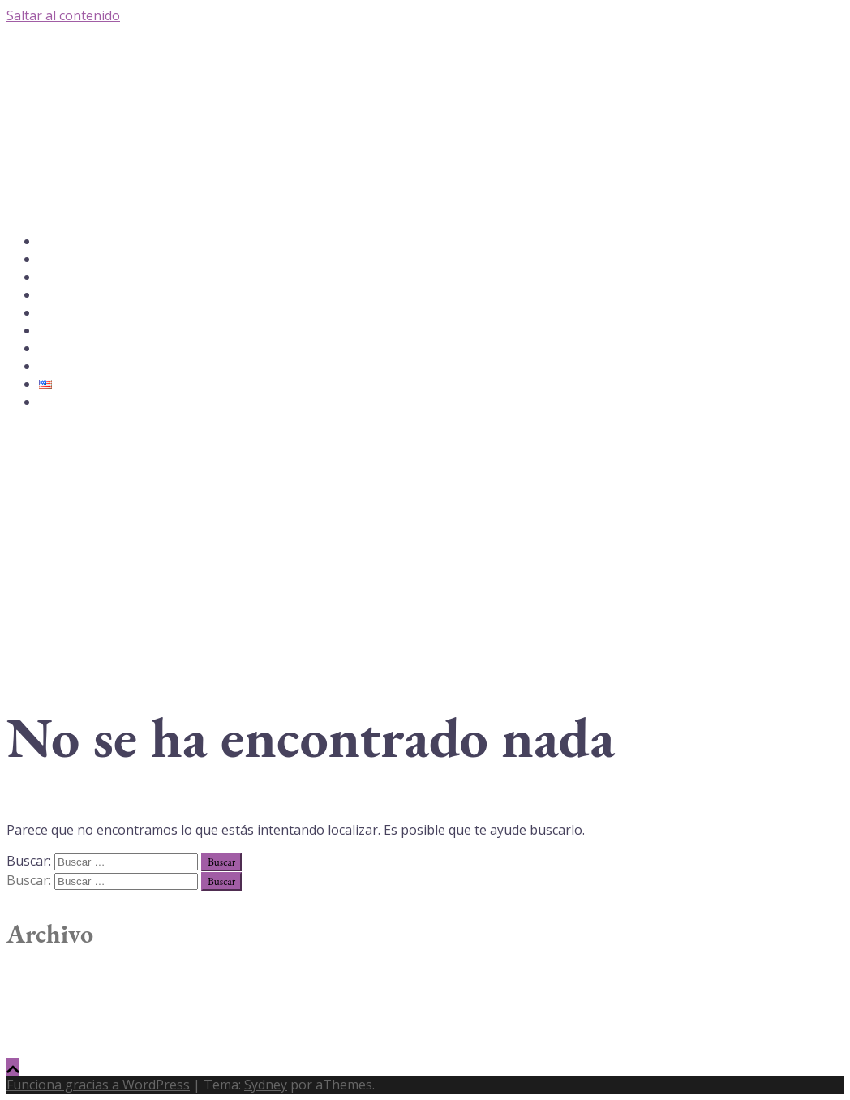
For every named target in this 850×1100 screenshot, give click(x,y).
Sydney (265, 1085)
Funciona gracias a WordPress (98, 1085)
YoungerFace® (70, 277)
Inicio (52, 241)
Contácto (59, 366)
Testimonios (65, 349)
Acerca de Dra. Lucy (83, 259)
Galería (54, 295)
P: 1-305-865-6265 (79, 402)
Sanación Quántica (80, 313)
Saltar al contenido (63, 15)
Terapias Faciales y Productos (102, 331)
